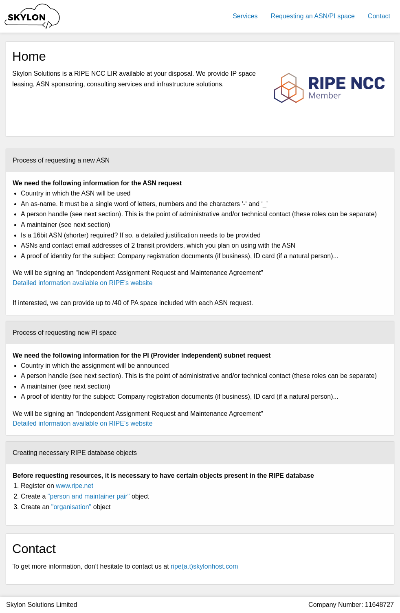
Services (245, 16)
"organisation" (71, 506)
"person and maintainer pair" (89, 496)
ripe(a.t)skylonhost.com (204, 566)
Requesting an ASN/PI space (313, 16)
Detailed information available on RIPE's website (83, 282)
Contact (379, 16)
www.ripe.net (74, 485)
